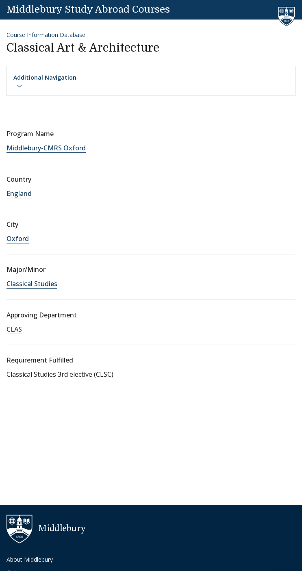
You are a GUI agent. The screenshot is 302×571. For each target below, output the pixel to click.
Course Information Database (46, 35)
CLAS (14, 329)
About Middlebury (30, 559)
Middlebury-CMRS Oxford (46, 147)
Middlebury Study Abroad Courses (88, 9)
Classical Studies (32, 283)
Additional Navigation (44, 81)
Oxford (18, 238)
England (19, 193)
